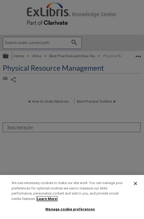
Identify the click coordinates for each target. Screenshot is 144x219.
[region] (72, 197)
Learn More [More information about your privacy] (47, 199)
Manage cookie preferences (70, 209)
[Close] (135, 183)
